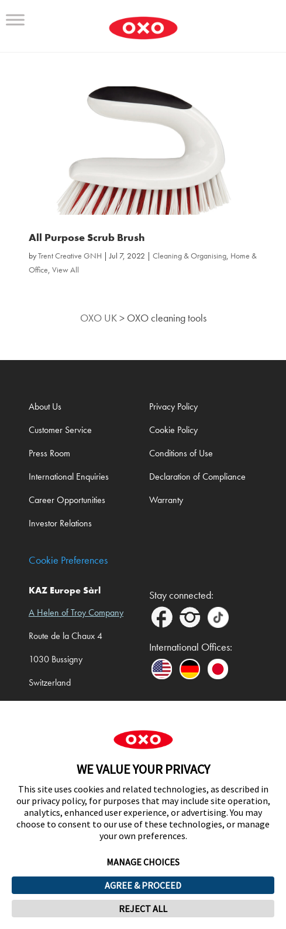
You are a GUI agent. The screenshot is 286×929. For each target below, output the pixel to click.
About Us (45, 406)
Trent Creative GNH (70, 255)
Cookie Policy (173, 430)
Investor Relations (60, 523)
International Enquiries (69, 476)
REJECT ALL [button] (143, 908)
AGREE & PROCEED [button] (143, 885)
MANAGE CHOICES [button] (143, 862)
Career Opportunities (67, 500)
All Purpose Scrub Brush (87, 237)
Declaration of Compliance (197, 476)
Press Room (49, 453)
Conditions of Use (181, 453)
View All (65, 269)
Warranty (166, 500)
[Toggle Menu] (15, 19)
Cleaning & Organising (189, 255)
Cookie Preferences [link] (68, 560)
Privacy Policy (173, 406)
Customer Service (60, 430)
